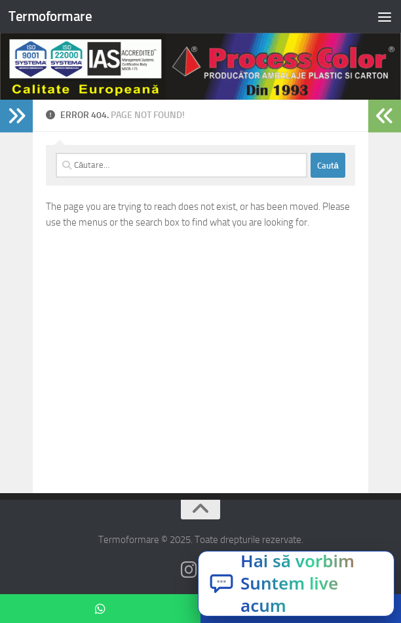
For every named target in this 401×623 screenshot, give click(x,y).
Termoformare (50, 16)
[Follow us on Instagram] (189, 570)
